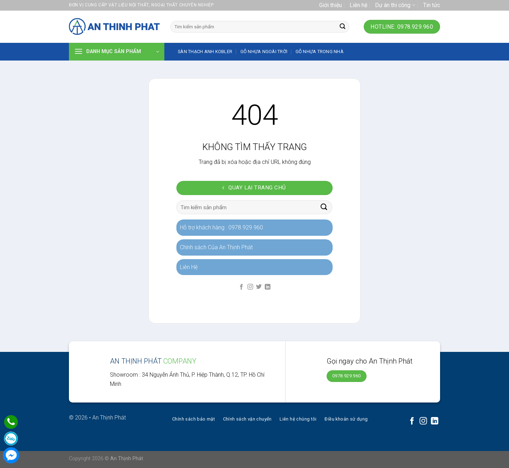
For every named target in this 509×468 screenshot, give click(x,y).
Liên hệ (358, 5)
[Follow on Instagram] (250, 287)
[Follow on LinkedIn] (267, 287)
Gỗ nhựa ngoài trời (264, 51)
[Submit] (343, 27)
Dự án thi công (395, 5)
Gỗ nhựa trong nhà (320, 51)
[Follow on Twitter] (259, 287)
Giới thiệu (330, 5)
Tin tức (431, 5)
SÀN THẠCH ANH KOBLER (205, 51)
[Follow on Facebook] (241, 287)
